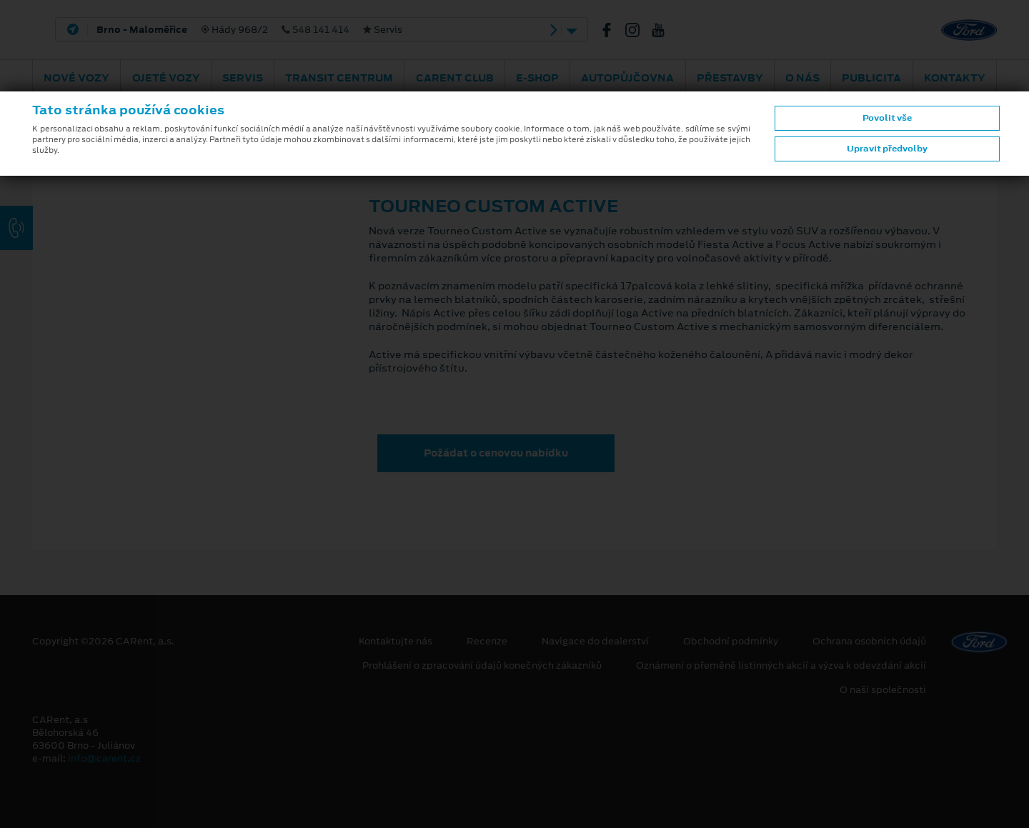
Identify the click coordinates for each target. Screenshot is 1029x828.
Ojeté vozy (166, 78)
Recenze (487, 641)
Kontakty (954, 78)
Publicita (871, 78)
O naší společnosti (883, 690)
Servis (242, 78)
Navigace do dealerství (595, 641)
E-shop (537, 78)
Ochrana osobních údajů (869, 641)
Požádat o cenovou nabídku (496, 453)
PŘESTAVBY (730, 78)
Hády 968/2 (249, 30)
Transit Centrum (339, 78)
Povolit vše (887, 118)
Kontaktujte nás (395, 641)
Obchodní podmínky (730, 641)
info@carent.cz (104, 758)
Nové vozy (76, 78)
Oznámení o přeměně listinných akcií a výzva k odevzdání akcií (781, 665)
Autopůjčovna (627, 78)
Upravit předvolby (887, 148)
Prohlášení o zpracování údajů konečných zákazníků (482, 665)
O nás (802, 78)
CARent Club (455, 78)
